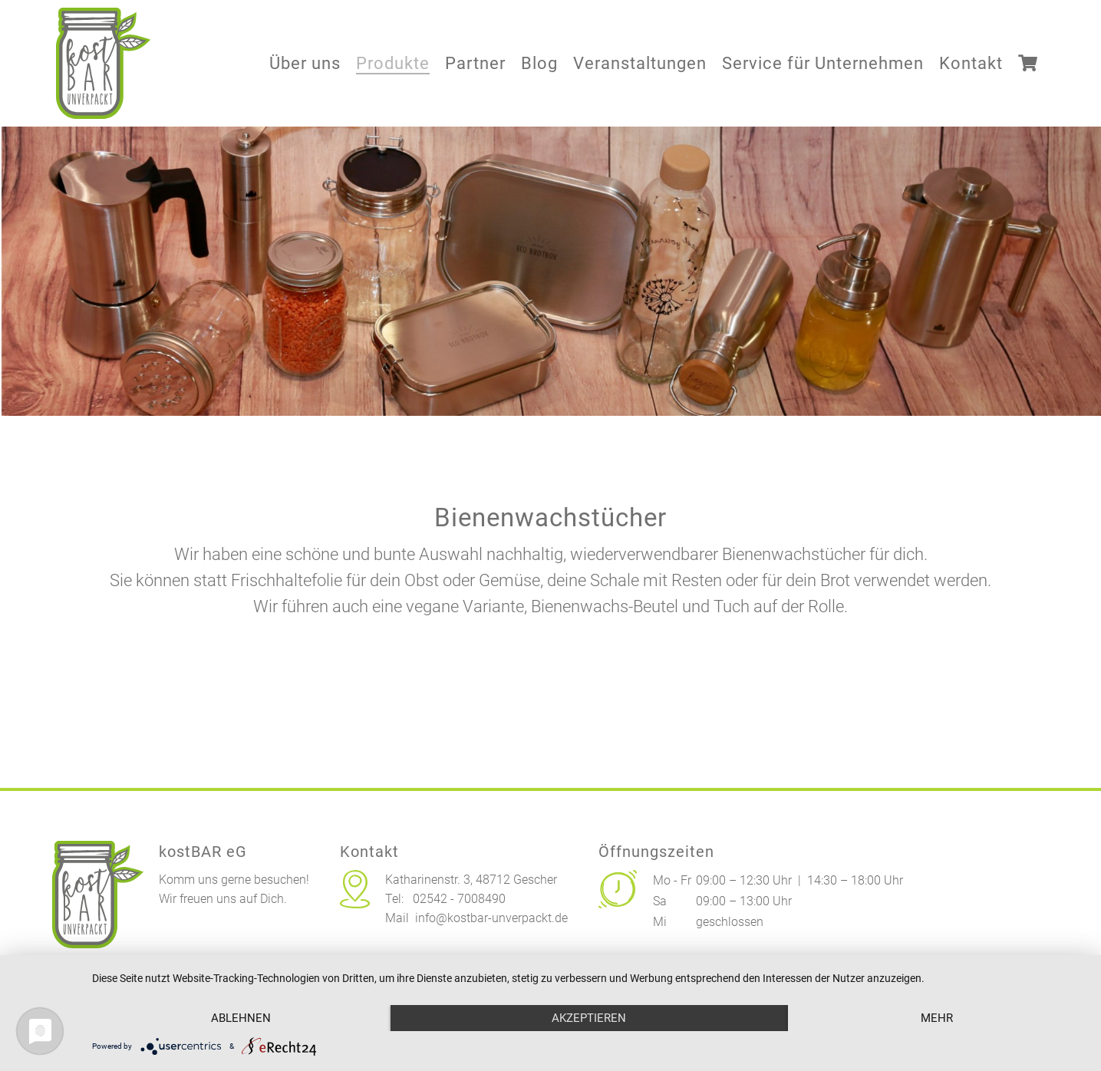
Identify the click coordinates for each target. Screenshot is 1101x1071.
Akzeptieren (589, 1018)
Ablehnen (241, 1018)
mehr (937, 1018)
